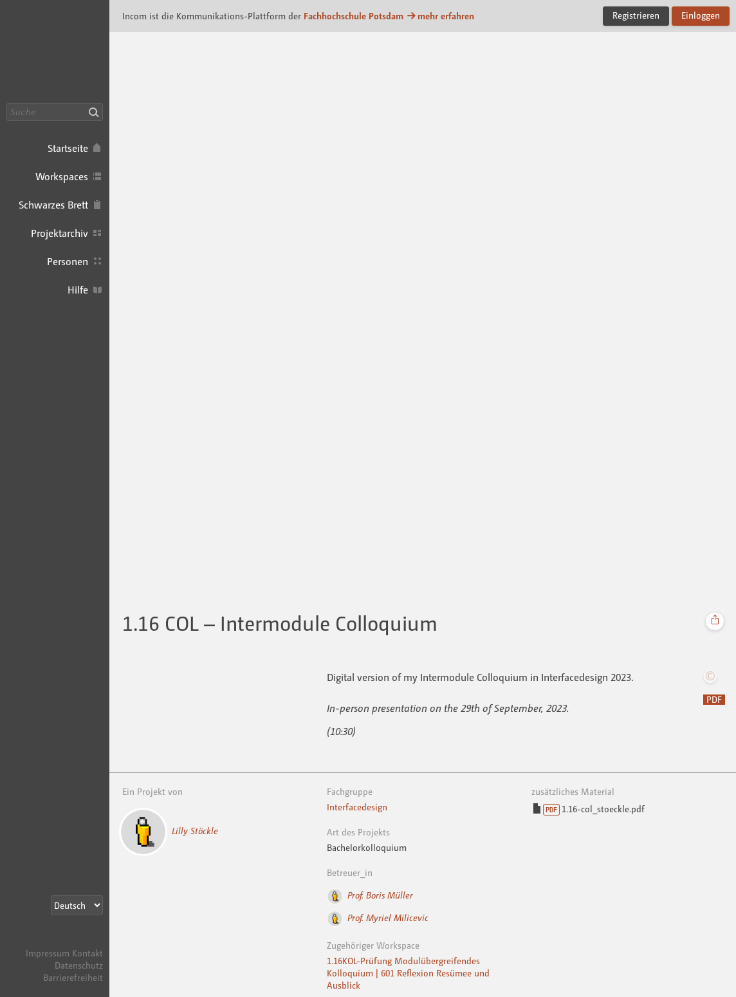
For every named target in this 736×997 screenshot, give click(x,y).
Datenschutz (79, 965)
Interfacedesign (357, 806)
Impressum (47, 952)
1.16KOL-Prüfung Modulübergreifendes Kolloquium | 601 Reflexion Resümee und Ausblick (408, 973)
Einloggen (700, 15)
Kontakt (87, 952)
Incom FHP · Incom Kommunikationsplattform (54, 51)
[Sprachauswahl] (77, 905)
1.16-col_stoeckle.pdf (588, 809)
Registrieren (635, 15)
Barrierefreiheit (73, 977)
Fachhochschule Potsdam (353, 15)
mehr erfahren (440, 15)
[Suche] (54, 112)
